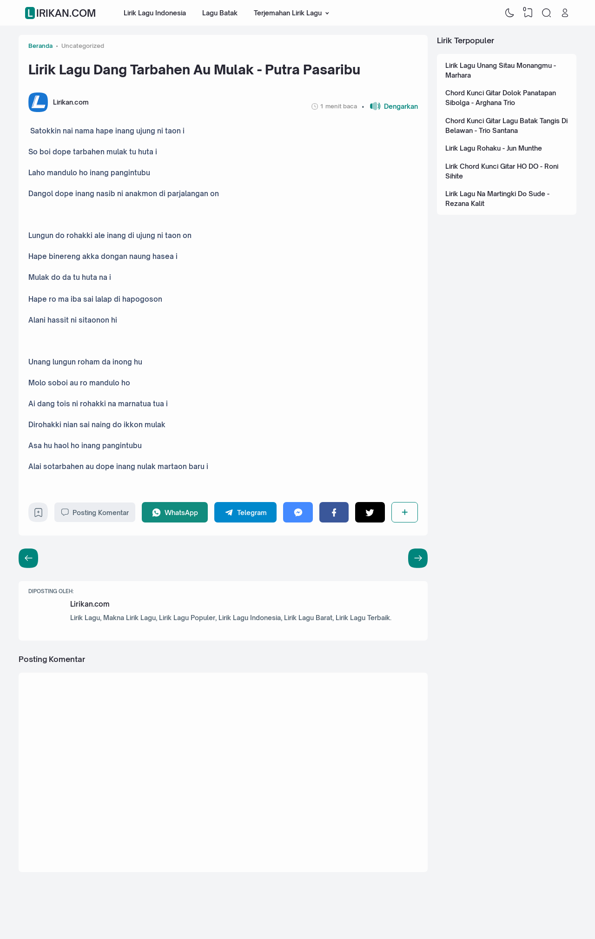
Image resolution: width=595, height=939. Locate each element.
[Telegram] (245, 512)
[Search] (547, 13)
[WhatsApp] (175, 512)
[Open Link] (565, 13)
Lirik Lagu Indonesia (155, 13)
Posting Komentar (95, 512)
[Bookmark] (38, 515)
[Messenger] (297, 512)
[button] (390, 106)
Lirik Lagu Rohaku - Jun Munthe (493, 148)
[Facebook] (334, 512)
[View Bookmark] (528, 13)
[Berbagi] (404, 512)
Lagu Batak (220, 13)
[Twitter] (369, 512)
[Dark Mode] (510, 13)
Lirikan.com (61, 13)
